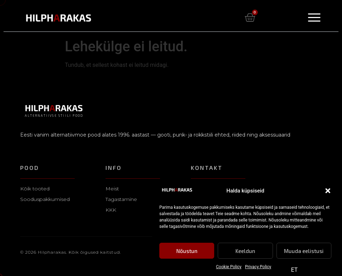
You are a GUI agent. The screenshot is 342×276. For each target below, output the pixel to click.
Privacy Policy (258, 267)
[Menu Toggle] (314, 17)
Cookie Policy (228, 267)
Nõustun (187, 251)
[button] (327, 191)
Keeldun (245, 251)
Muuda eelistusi (304, 251)
